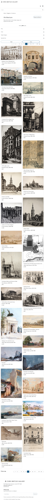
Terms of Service (29, 497)
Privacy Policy (23, 497)
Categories (8, 13)
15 (28, 44)
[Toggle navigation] (43, 6)
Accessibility (13, 499)
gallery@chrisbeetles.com (8, 485)
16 (30, 44)
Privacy (16, 499)
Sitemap (19, 499)
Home (5, 13)
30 (39, 44)
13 (24, 44)
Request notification (37, 17)
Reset (31, 41)
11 (19, 44)
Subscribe (35, 493)
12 (21, 44)
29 (37, 44)
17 (34, 471)
